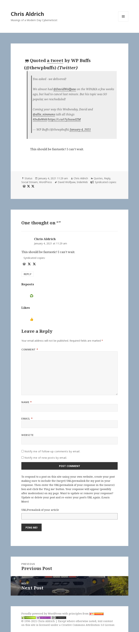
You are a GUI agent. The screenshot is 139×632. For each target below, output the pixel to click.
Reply (107, 178)
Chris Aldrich (27, 13)
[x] (28, 186)
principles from (86, 613)
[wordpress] (23, 186)
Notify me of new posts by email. (45, 457)
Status (28, 178)
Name (26, 402)
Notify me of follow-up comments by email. (52, 451)
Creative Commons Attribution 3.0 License (87, 625)
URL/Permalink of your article (40, 510)
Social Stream (29, 182)
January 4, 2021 (80, 129)
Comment (29, 349)
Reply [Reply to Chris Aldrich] (27, 274)
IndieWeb (82, 182)
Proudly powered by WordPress (41, 613)
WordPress (45, 182)
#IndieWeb (40, 119)
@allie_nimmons (44, 114)
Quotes (98, 178)
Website (27, 435)
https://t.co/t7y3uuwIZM (64, 119)
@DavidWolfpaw (64, 89)
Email (27, 418)
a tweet (55, 60)
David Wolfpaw (66, 182)
